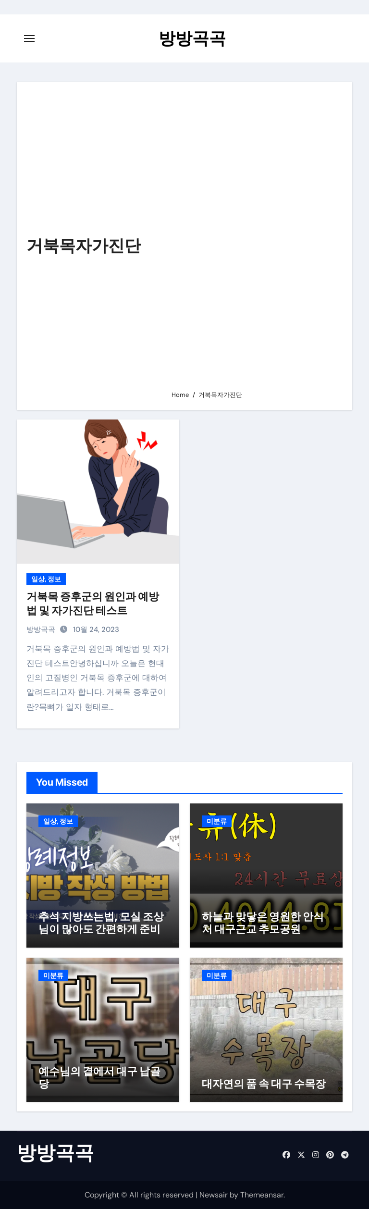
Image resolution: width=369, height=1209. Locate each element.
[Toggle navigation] (29, 38)
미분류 (217, 821)
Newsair (213, 1195)
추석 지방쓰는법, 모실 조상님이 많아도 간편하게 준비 (101, 922)
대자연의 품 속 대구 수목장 (264, 1083)
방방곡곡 (192, 38)
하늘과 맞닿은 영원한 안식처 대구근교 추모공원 (263, 922)
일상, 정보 (46, 579)
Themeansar (261, 1195)
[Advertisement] (254, 240)
